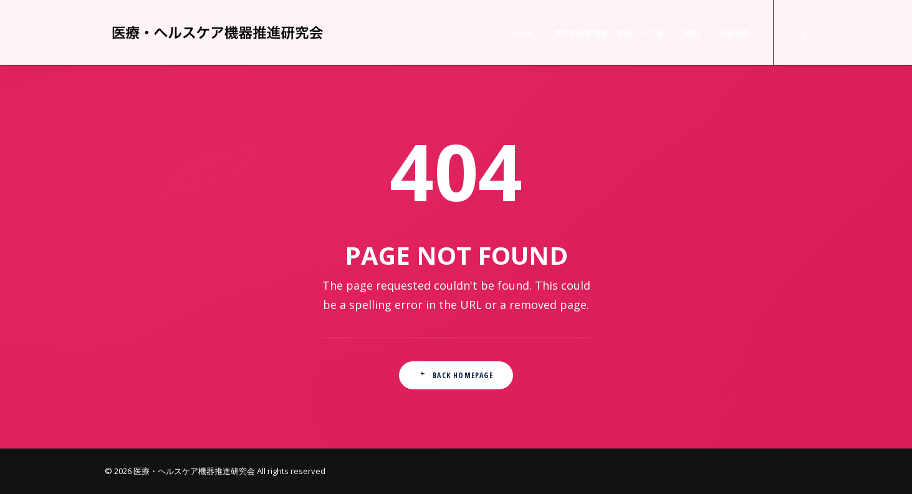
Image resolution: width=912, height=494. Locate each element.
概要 (691, 33)
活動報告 (734, 33)
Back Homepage (456, 375)
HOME (522, 33)
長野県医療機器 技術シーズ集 (608, 33)
